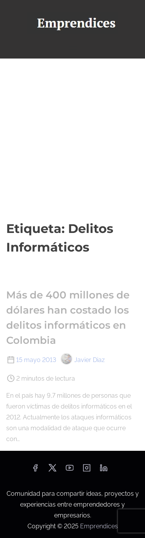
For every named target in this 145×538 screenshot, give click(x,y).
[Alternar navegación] (72, 49)
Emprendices (99, 526)
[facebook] (35, 470)
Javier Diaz (83, 360)
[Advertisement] (72, 139)
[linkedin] (103, 470)
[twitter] (52, 470)
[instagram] (86, 470)
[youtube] (69, 470)
